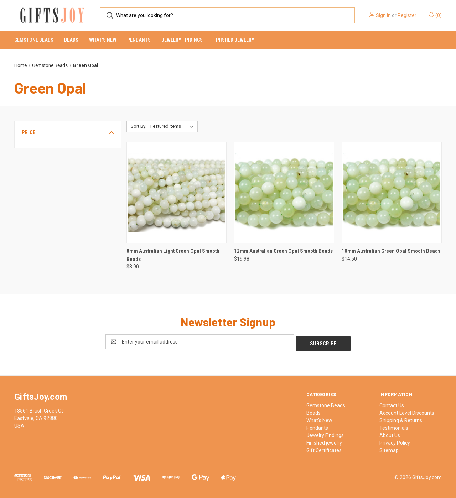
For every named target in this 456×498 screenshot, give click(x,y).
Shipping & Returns (400, 418)
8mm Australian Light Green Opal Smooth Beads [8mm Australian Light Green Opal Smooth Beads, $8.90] (172, 255)
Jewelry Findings (182, 40)
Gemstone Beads (33, 40)
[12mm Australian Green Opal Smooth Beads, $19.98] (284, 192)
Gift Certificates (324, 448)
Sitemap (389, 448)
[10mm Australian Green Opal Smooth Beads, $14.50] (391, 192)
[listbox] (173, 126)
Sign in (383, 15)
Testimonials (393, 426)
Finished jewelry (233, 40)
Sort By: (138, 126)
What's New (102, 40)
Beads (71, 40)
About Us (389, 433)
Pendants (139, 40)
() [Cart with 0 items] (435, 15)
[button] (68, 132)
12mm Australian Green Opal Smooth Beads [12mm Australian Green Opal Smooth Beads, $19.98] (283, 251)
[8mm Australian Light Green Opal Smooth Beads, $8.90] (176, 192)
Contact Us (391, 404)
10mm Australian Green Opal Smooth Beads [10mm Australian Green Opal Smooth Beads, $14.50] (391, 251)
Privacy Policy (394, 441)
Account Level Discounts (406, 411)
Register (407, 15)
